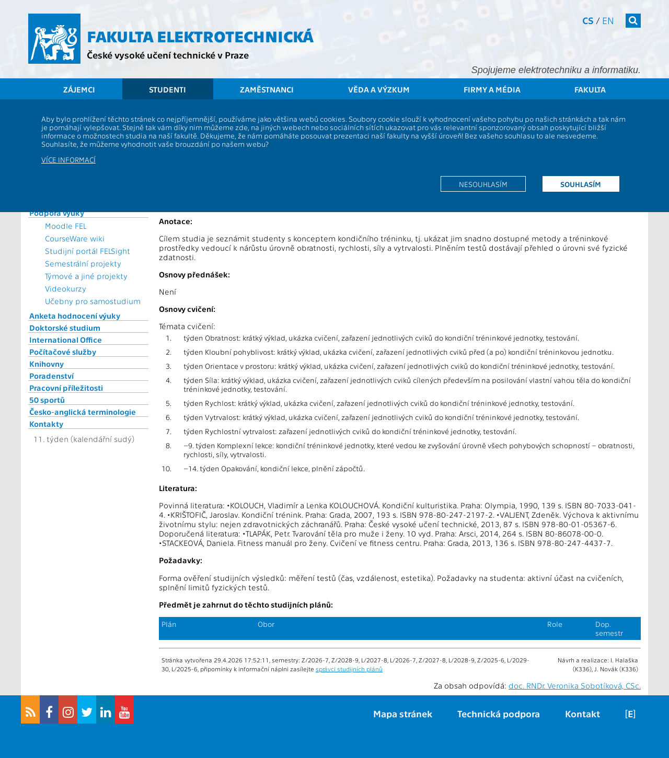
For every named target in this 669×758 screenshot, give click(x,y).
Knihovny (46, 363)
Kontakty (46, 423)
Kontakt (582, 713)
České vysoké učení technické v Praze (168, 54)
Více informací (68, 159)
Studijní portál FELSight (87, 250)
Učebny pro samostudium (93, 301)
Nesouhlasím (483, 184)
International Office (65, 339)
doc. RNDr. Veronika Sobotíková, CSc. (575, 685)
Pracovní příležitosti (66, 387)
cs (588, 20)
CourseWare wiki (75, 238)
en (608, 20)
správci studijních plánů (349, 668)
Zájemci (79, 89)
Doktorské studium (64, 327)
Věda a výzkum (379, 89)
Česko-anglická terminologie (82, 411)
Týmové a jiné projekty (86, 276)
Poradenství (51, 375)
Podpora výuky (56, 212)
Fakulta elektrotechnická (200, 35)
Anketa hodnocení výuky (74, 315)
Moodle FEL (65, 225)
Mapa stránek (402, 713)
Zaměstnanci (267, 89)
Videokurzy (65, 288)
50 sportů (47, 399)
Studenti (167, 89)
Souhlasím (580, 184)
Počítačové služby (62, 351)
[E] (630, 713)
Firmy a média (492, 89)
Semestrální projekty (83, 263)
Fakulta (590, 89)
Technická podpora (498, 713)
